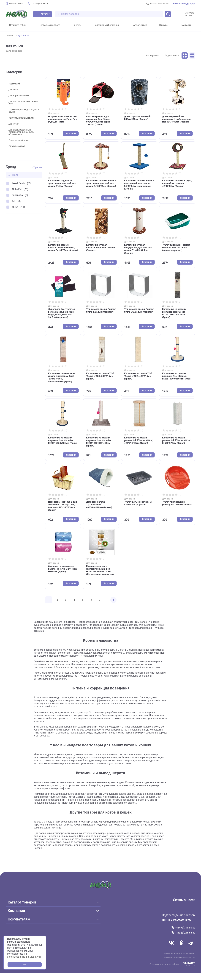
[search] (168, 14)
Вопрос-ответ (139, 25)
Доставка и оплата (49, 25)
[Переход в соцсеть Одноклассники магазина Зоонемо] (181, 946)
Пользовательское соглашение (179, 953)
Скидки (77, 25)
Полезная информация (106, 25)
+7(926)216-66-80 (185, 932)
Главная (11, 35)
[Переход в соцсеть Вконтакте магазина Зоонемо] (172, 946)
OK (24, 964)
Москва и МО (15, 3)
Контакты (186, 25)
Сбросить (37, 167)
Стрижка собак (17, 25)
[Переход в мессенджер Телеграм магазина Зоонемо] (190, 946)
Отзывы (163, 25)
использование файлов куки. (24, 956)
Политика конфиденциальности (179, 957)
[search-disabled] (58, 14)
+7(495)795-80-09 (39, 3)
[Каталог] (42, 14)
